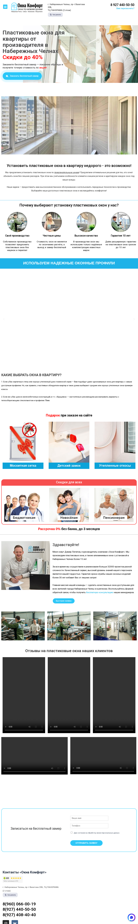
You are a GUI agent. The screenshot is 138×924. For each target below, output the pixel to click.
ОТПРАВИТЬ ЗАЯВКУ (86, 843)
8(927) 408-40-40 (19, 914)
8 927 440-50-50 (122, 5)
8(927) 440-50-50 (19, 909)
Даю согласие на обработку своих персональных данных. (97, 833)
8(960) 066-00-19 (19, 903)
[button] (5, 7)
